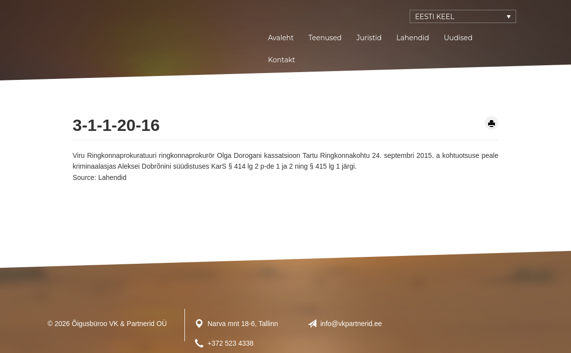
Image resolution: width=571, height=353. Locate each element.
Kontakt (281, 59)
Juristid (369, 37)
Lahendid (412, 37)
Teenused (325, 37)
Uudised (458, 37)
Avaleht (281, 37)
